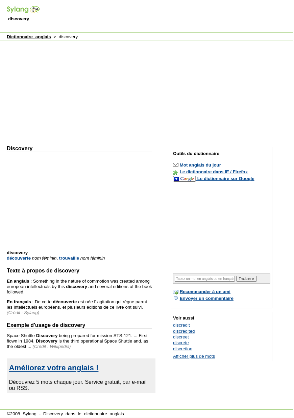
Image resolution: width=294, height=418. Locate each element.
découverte (19, 258)
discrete (181, 342)
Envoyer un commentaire (207, 298)
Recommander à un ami (205, 291)
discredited (184, 331)
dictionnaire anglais (104, 413)
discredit (181, 325)
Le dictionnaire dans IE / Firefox (214, 171)
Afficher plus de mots (194, 356)
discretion (182, 348)
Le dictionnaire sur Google (225, 178)
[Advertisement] (84, 90)
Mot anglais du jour (200, 165)
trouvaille (69, 258)
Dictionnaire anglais (29, 36)
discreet (181, 336)
